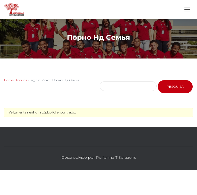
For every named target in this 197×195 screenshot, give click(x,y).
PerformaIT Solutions (116, 157)
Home (9, 80)
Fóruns (21, 80)
